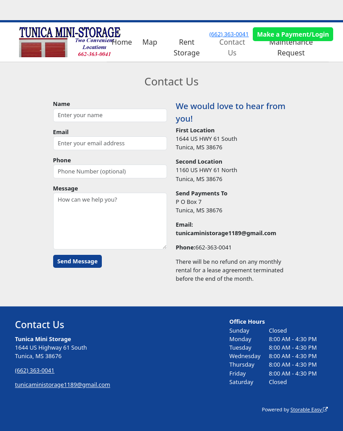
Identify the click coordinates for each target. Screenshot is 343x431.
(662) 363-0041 (229, 34)
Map (149, 42)
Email (61, 132)
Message (65, 188)
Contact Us (232, 47)
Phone (62, 160)
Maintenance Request (291, 47)
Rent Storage (187, 47)
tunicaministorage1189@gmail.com (62, 384)
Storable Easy (309, 409)
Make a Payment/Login (293, 34)
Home (122, 42)
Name (61, 104)
